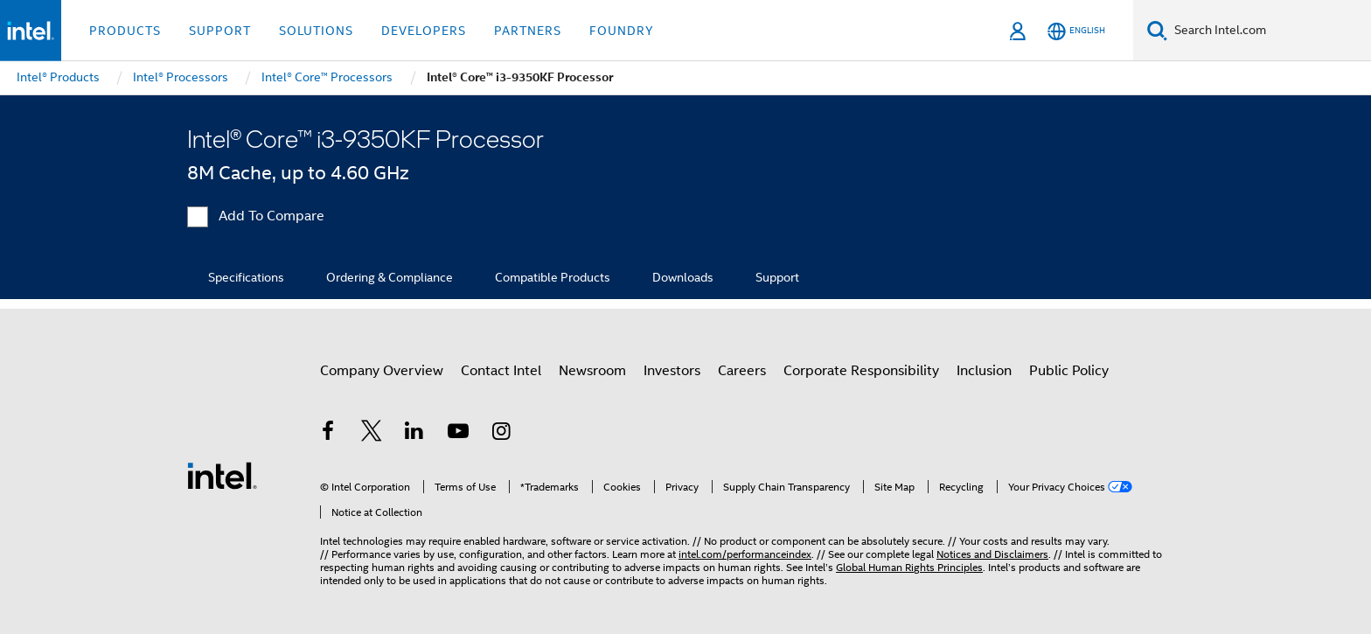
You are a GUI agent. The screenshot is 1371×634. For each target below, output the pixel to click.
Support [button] (220, 30)
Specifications (246, 277)
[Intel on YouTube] (458, 433)
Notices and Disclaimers (992, 554)
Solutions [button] (316, 30)
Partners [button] (527, 30)
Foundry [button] (621, 30)
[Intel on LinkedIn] (414, 433)
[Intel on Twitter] (371, 433)
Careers (742, 371)
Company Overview (381, 371)
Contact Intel (501, 371)
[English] (1076, 31)
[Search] (1157, 30)
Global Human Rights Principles (909, 567)
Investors (672, 371)
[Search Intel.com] (1269, 30)
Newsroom (592, 371)
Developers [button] (423, 30)
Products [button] (125, 30)
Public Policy (1069, 371)
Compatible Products (552, 277)
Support (777, 277)
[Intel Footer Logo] (222, 475)
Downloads (682, 277)
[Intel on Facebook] (328, 433)
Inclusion (984, 371)
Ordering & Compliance (389, 277)
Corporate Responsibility (861, 371)
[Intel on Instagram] (501, 433)
